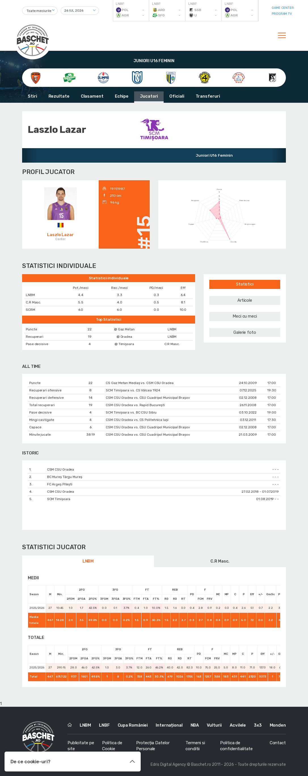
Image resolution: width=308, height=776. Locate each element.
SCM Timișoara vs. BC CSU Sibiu (131, 412)
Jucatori (149, 96)
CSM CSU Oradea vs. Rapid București (135, 405)
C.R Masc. (219, 561)
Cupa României (133, 725)
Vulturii (214, 725)
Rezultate (58, 96)
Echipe (121, 96)
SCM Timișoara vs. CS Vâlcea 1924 (133, 390)
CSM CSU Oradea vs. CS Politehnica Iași (137, 420)
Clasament (92, 96)
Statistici (245, 284)
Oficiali (176, 96)
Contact (278, 742)
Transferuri (208, 96)
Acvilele (238, 725)
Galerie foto (244, 332)
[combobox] (40, 11)
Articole (244, 300)
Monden (278, 725)
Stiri (32, 96)
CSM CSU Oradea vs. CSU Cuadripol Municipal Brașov (148, 398)
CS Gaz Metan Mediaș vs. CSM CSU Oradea (139, 383)
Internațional (169, 725)
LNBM (88, 561)
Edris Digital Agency (168, 764)
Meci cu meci (245, 316)
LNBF (104, 725)
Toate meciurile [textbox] (39, 11)
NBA (195, 725)
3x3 (258, 725)
